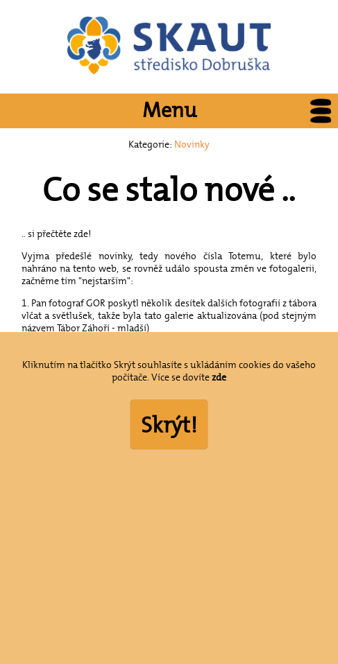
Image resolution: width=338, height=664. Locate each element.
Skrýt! (169, 424)
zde (219, 377)
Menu (240, 111)
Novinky (192, 144)
